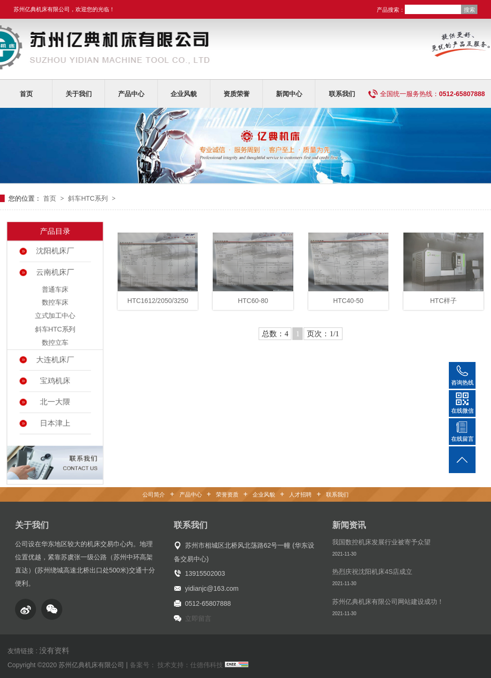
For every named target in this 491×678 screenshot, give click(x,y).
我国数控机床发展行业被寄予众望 (381, 542)
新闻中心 (289, 94)
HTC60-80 (253, 306)
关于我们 (79, 94)
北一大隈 (55, 400)
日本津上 (55, 421)
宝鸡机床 (55, 380)
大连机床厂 (55, 359)
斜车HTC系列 (89, 198)
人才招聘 (300, 494)
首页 (26, 94)
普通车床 (54, 290)
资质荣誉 (236, 94)
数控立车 (54, 342)
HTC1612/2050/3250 (157, 306)
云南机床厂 (55, 274)
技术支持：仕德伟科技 (190, 665)
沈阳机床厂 (55, 253)
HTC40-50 (348, 306)
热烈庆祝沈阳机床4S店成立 (372, 571)
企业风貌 (184, 94)
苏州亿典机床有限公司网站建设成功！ (388, 601)
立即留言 (198, 618)
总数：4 (275, 340)
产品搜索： (391, 10)
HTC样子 (443, 306)
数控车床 (54, 304)
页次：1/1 (323, 340)
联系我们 (342, 94)
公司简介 (153, 494)
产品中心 (131, 94)
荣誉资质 (227, 494)
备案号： (143, 665)
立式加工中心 (55, 316)
